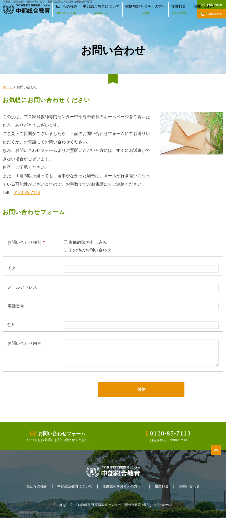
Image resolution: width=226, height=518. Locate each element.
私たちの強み (66, 9)
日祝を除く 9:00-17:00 (168, 436)
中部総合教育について (101, 9)
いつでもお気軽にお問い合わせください (58, 436)
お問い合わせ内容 (24, 343)
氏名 (11, 268)
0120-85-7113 (26, 192)
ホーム (8, 87)
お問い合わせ (204, 9)
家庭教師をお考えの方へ (145, 9)
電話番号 (15, 306)
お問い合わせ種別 (26, 242)
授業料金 (179, 9)
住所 (11, 324)
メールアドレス (22, 287)
